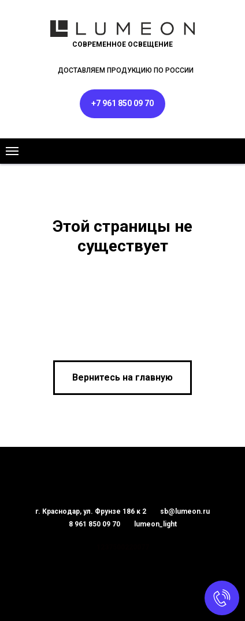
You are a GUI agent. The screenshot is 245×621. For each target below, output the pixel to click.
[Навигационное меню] (12, 151)
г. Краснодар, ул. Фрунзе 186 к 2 (90, 511)
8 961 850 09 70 (94, 524)
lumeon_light (155, 524)
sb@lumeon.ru (185, 511)
